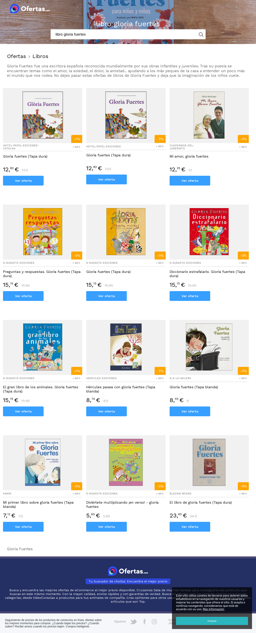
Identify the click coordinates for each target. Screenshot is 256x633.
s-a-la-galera (180, 378)
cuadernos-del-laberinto (182, 147)
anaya (7, 493)
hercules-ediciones (101, 378)
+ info (76, 147)
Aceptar (212, 620)
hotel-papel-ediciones (103, 146)
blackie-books (180, 493)
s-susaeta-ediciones (18, 262)
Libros (40, 56)
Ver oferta (23, 181)
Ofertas (16, 56)
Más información (213, 609)
